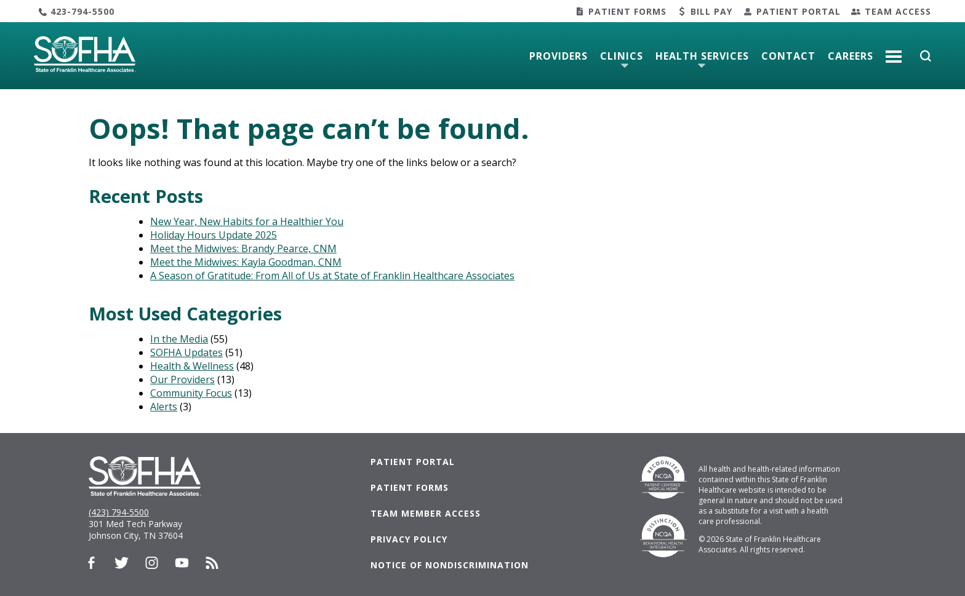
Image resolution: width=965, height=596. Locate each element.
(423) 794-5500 (119, 512)
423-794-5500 (82, 11)
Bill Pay (711, 11)
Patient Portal (798, 11)
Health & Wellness (192, 366)
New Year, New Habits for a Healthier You (246, 221)
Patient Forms (627, 11)
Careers (850, 56)
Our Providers (182, 379)
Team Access (898, 11)
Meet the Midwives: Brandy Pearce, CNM (243, 248)
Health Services (702, 56)
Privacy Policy (408, 539)
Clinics (621, 56)
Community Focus (191, 393)
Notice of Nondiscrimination (449, 565)
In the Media (179, 339)
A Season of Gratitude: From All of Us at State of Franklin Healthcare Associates (332, 275)
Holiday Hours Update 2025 (213, 235)
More (894, 51)
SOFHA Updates (186, 352)
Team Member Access (425, 513)
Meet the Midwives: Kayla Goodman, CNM (246, 262)
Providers (558, 56)
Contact (788, 56)
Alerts (163, 406)
